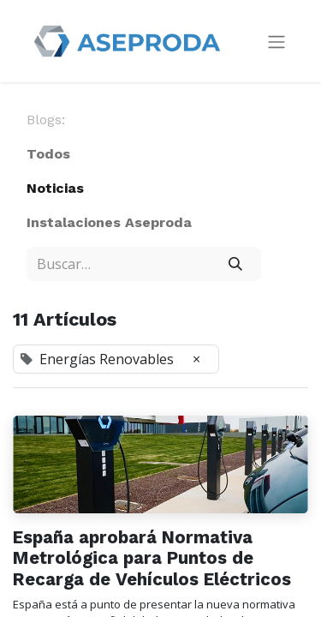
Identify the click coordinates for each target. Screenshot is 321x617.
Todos (48, 154)
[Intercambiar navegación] (276, 41)
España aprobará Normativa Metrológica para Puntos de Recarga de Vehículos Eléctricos (152, 558)
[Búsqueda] (235, 264)
